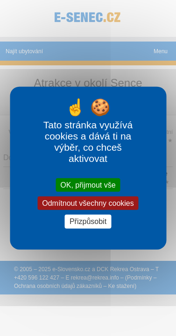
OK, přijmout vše (87, 185)
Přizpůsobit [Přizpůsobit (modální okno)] (88, 221)
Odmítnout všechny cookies (88, 203)
